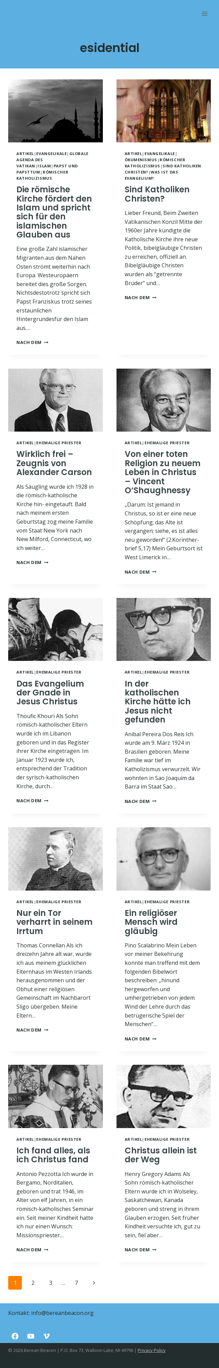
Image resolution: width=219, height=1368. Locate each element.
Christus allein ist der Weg (161, 1155)
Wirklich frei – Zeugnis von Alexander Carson (54, 463)
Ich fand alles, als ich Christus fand (53, 1155)
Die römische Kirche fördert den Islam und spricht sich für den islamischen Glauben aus (54, 212)
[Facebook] (15, 1336)
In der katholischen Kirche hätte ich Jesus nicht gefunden (158, 702)
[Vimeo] (46, 1336)
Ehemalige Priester (58, 442)
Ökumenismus (141, 159)
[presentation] (55, 110)
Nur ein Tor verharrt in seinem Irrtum (54, 922)
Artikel (25, 153)
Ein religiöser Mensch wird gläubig (151, 922)
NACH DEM (32, 342)
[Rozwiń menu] (204, 13)
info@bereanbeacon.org (62, 1313)
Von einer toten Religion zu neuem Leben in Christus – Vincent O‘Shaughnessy (163, 472)
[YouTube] (31, 1336)
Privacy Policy (152, 1350)
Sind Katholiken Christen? (157, 194)
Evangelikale (51, 153)
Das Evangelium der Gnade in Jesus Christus (50, 692)
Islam (44, 165)
